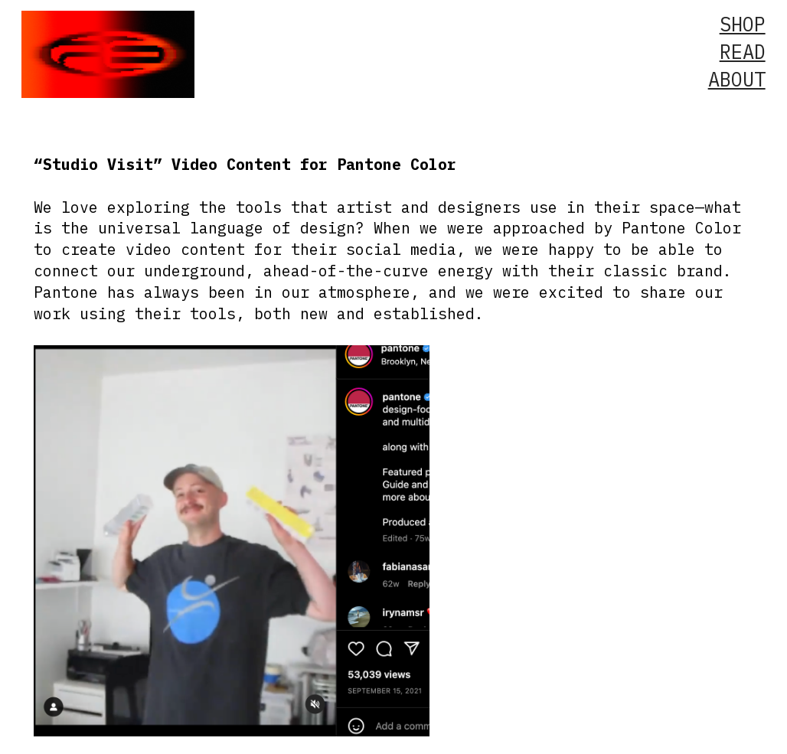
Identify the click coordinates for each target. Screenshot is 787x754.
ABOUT (737, 79)
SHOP (743, 24)
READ (743, 51)
